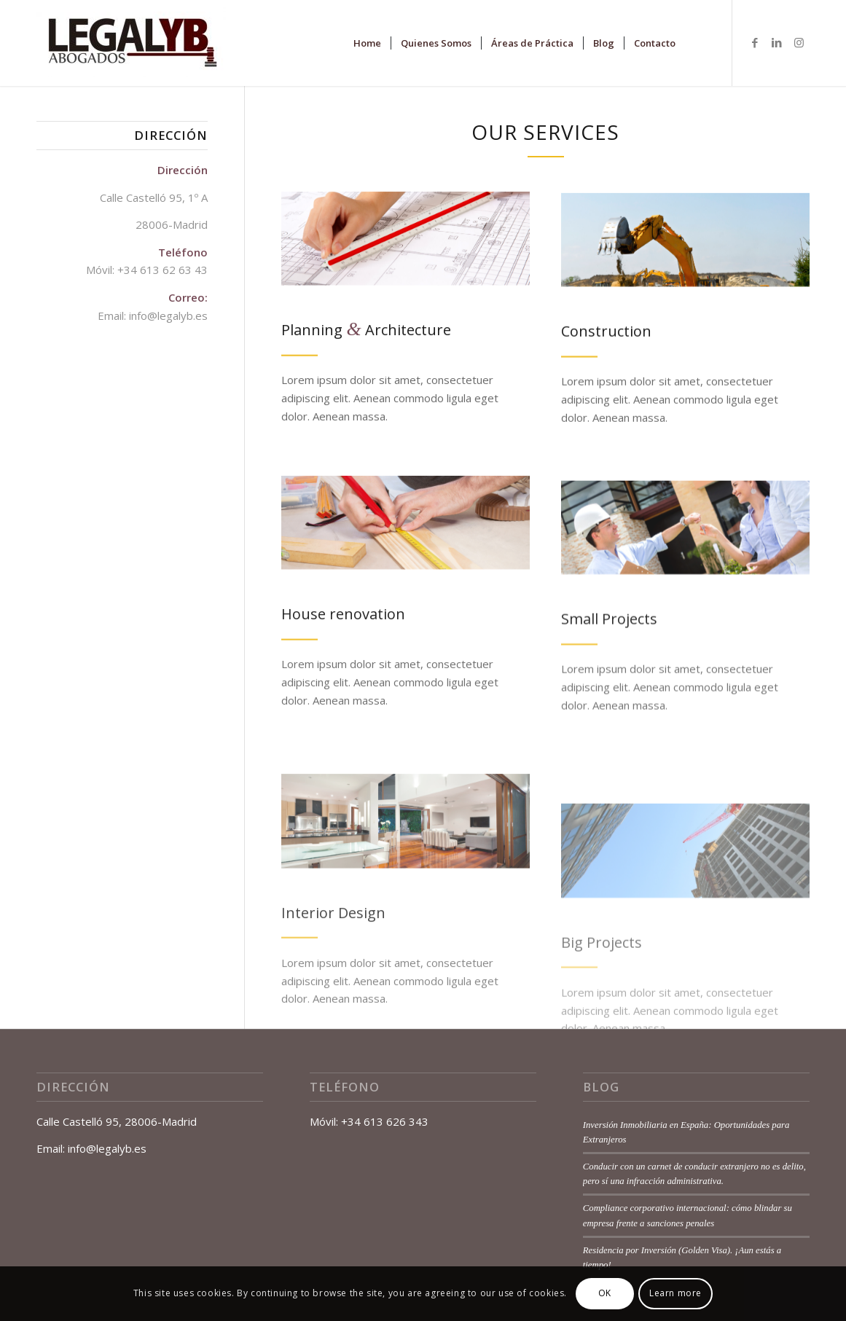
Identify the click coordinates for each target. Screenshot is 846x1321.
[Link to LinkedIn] (777, 42)
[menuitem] (367, 43)
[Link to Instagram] (799, 42)
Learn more (675, 1293)
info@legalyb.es (168, 315)
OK (604, 1293)
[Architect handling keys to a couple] (685, 550)
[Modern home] (405, 869)
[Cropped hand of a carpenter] (405, 537)
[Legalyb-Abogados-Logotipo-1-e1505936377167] (131, 43)
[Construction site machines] (685, 247)
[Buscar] (699, 43)
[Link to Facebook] (755, 42)
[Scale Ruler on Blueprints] (405, 242)
